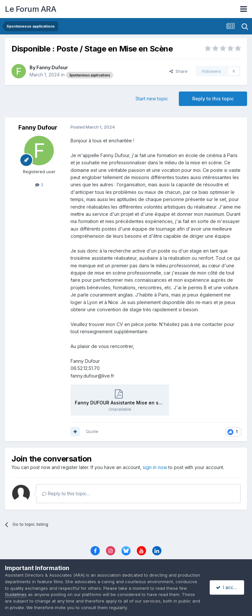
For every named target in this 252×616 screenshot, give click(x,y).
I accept (228, 587)
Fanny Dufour (52, 67)
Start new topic (152, 98)
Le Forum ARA (30, 9)
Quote (92, 431)
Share (178, 71)
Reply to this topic (213, 98)
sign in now (155, 467)
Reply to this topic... (66, 493)
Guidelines (38, 594)
